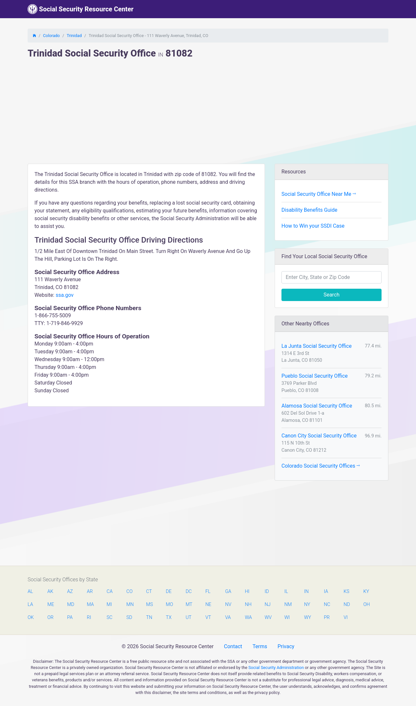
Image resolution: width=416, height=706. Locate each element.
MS (149, 604)
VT (208, 617)
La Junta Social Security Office (316, 346)
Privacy (286, 646)
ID (267, 591)
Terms (260, 646)
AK (50, 591)
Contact (233, 646)
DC (189, 591)
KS (346, 591)
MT (189, 604)
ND (347, 604)
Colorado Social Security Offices (320, 466)
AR (90, 591)
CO (129, 591)
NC (327, 604)
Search (331, 295)
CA (109, 591)
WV (268, 617)
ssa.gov (64, 295)
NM (287, 604)
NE (208, 604)
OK (31, 617)
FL (208, 591)
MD (70, 604)
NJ (267, 604)
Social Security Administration (276, 667)
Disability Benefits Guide (309, 210)
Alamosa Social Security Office (316, 406)
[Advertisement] (208, 114)
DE (169, 591)
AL (30, 591)
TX (168, 617)
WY (307, 617)
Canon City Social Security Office (319, 436)
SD (129, 617)
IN (306, 591)
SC (109, 617)
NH (248, 604)
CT (149, 591)
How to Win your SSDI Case (312, 226)
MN (129, 604)
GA (228, 591)
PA (70, 617)
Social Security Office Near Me (318, 194)
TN (149, 617)
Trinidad (74, 35)
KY (366, 591)
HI (247, 591)
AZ (70, 591)
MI (109, 604)
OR (50, 617)
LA (30, 604)
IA (326, 591)
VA (228, 617)
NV (228, 604)
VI (346, 617)
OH (366, 604)
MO (169, 604)
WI (287, 617)
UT (188, 617)
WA (248, 617)
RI (89, 617)
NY (307, 604)
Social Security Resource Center (81, 9)
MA (90, 604)
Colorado (51, 35)
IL (286, 591)
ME (50, 604)
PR (327, 617)
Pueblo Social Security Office (314, 376)
